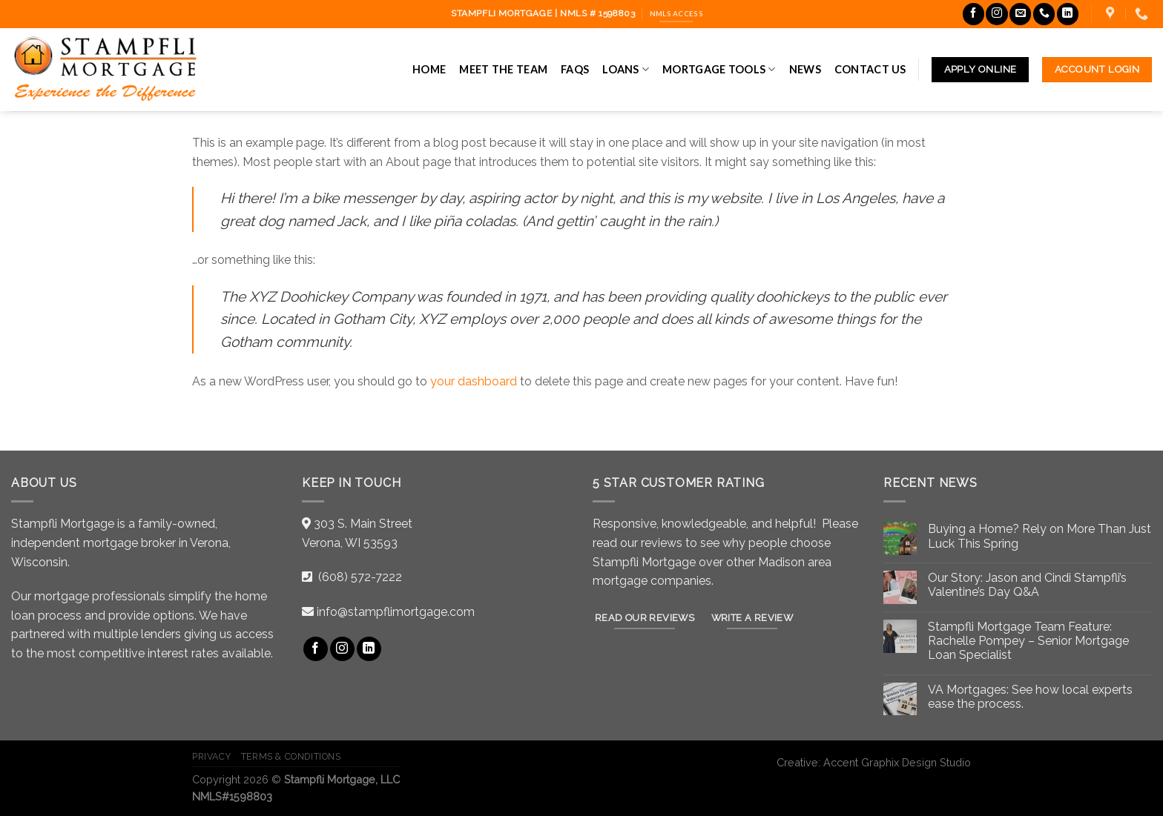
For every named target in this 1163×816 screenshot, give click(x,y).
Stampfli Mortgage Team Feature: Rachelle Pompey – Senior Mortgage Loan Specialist (1028, 641)
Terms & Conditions (291, 756)
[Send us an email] (1020, 13)
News (805, 69)
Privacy (211, 756)
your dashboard (473, 381)
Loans (625, 69)
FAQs (575, 69)
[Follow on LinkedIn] (1067, 13)
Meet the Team (503, 69)
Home (429, 69)
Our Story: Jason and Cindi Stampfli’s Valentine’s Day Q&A (1027, 585)
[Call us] (1044, 13)
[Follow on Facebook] (973, 13)
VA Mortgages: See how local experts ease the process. (1030, 697)
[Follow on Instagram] (996, 13)
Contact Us (870, 69)
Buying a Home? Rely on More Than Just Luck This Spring (1039, 536)
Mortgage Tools (719, 69)
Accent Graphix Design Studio (897, 762)
